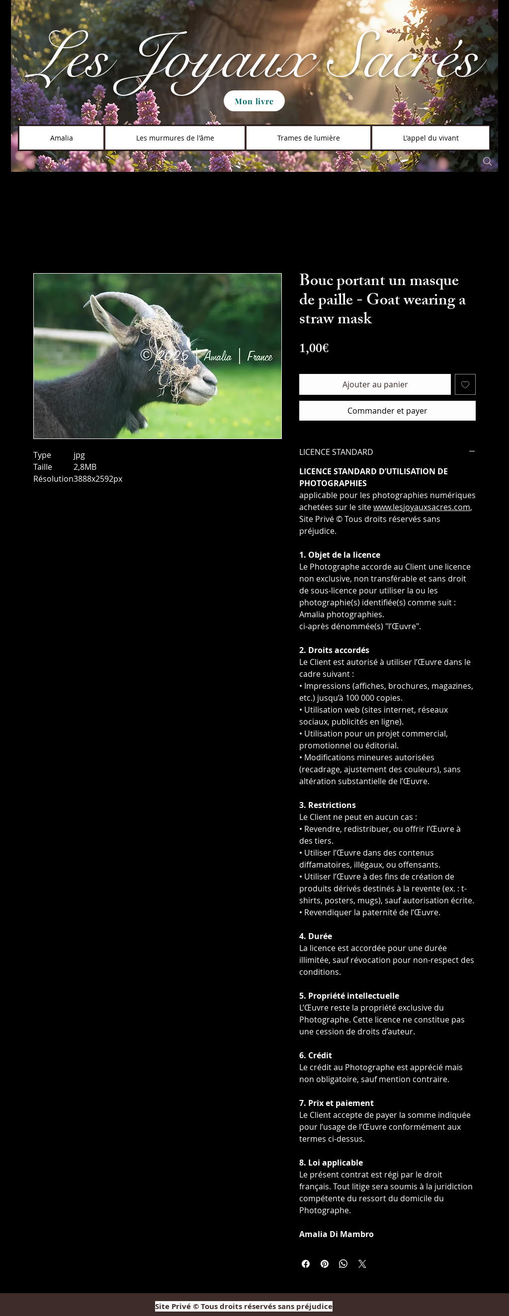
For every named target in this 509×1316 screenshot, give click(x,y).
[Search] (487, 161)
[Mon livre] (254, 100)
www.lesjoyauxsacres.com (421, 507)
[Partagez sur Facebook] (306, 1264)
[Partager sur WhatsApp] (343, 1264)
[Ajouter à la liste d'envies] (465, 384)
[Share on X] (362, 1264)
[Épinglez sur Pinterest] (325, 1264)
